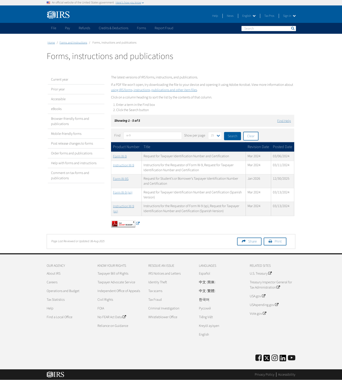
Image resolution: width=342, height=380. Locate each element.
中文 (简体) (207, 282)
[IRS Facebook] (258, 358)
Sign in (289, 16)
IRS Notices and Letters (164, 273)
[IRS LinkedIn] (283, 359)
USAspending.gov (264, 304)
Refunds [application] (84, 28)
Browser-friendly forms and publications (70, 121)
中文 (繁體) (207, 291)
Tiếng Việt (206, 317)
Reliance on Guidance (112, 325)
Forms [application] (141, 28)
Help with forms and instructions (73, 163)
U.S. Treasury (261, 273)
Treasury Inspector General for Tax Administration (271, 285)
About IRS (53, 273)
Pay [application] (67, 28)
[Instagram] (275, 358)
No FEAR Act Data (111, 317)
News (230, 16)
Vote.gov (258, 313)
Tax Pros (269, 16)
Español (204, 273)
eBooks (56, 108)
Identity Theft (157, 282)
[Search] (268, 28)
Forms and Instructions (73, 43)
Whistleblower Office (162, 317)
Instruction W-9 (123, 165)
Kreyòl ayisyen (209, 325)
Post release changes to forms (72, 143)
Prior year (58, 89)
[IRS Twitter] (266, 359)
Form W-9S (120, 178)
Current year (59, 79)
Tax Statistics (56, 299)
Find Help (284, 120)
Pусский (205, 308)
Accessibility (286, 374)
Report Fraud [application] (164, 28)
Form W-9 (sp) (122, 192)
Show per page (194, 135)
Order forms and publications (71, 153)
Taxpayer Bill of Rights (112, 273)
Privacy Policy (264, 374)
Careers (52, 282)
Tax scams (155, 291)
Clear (251, 136)
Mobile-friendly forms (66, 133)
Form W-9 (120, 156)
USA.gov (257, 296)
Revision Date (258, 147)
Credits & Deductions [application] (113, 28)
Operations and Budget (63, 291)
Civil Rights (105, 299)
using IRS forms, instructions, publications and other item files (154, 90)
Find (117, 135)
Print (278, 241)
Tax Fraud (155, 299)
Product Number (126, 147)
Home (51, 43)
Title (147, 147)
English (249, 16)
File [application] (53, 28)
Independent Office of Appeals (118, 291)
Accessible (58, 99)
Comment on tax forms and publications (70, 176)
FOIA (100, 308)
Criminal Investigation (163, 308)
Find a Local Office (59, 317)
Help (215, 16)
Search (292, 28)
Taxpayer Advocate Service (116, 282)
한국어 (204, 299)
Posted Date (282, 147)
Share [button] (252, 241)
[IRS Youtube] (291, 358)
